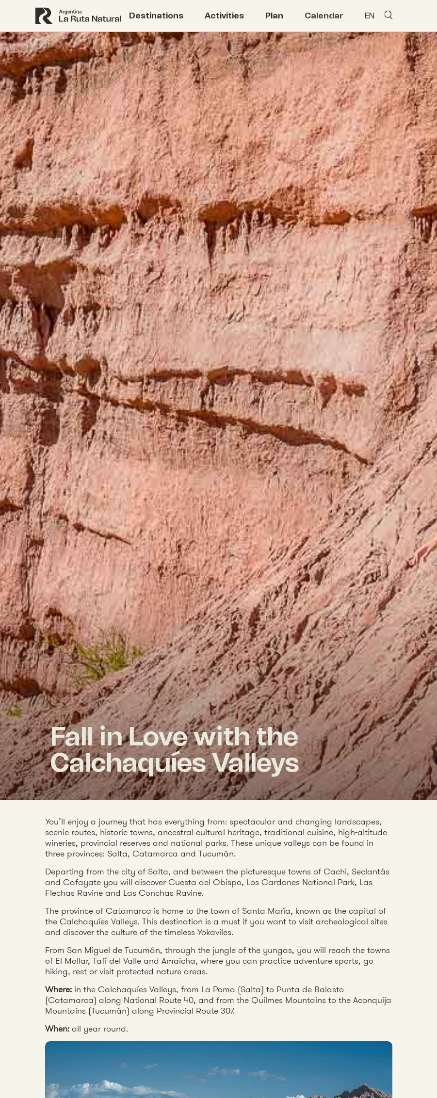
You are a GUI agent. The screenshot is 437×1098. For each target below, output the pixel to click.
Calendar (324, 15)
